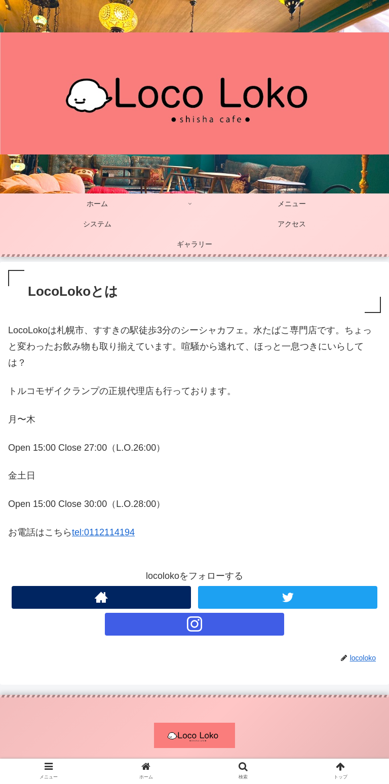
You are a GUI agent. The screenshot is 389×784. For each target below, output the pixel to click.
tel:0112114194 (103, 532)
